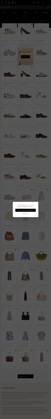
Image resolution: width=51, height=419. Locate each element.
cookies (29, 205)
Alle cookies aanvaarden (25, 210)
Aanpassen (25, 213)
